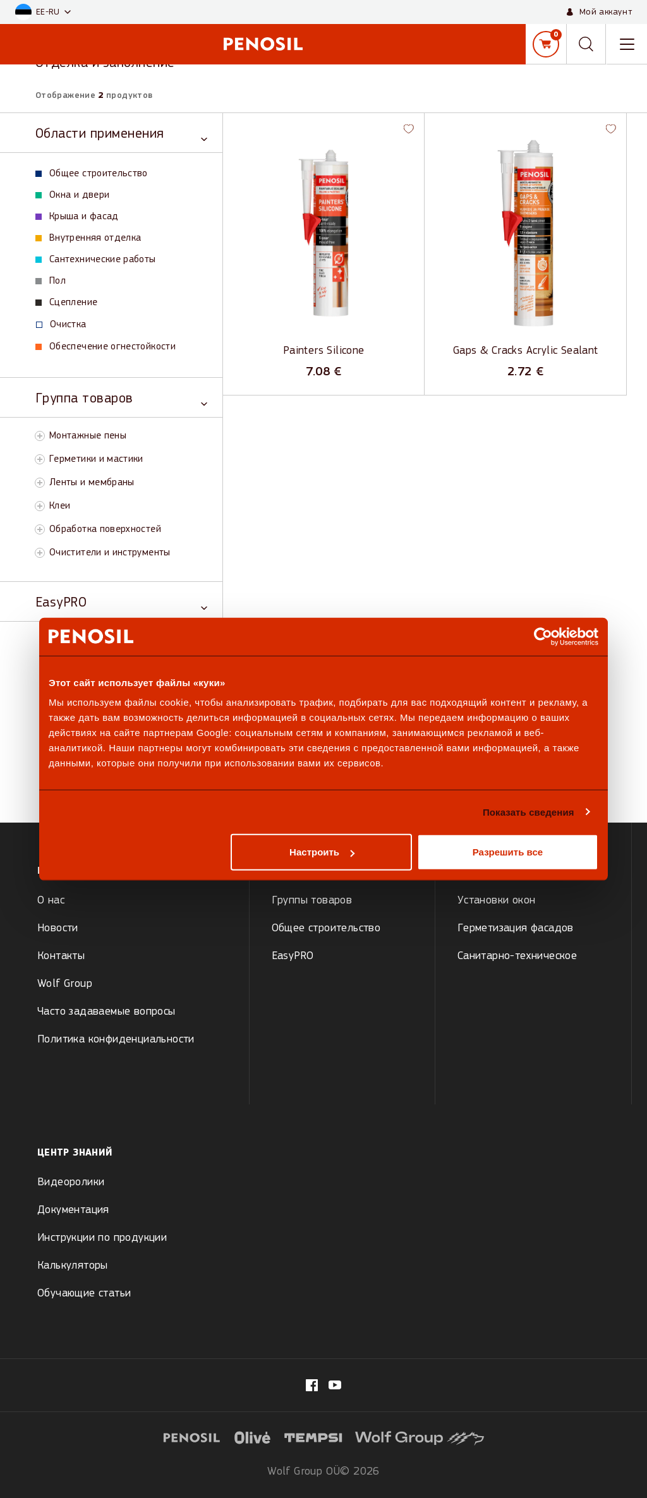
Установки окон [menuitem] (496, 901)
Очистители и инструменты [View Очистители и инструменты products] (110, 553)
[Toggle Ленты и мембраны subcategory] (40, 483)
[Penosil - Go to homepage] (263, 44)
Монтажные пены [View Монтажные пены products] (87, 436)
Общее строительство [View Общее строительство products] (91, 174)
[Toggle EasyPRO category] (121, 602)
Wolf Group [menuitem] (64, 984)
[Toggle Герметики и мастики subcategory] (40, 459)
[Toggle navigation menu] (627, 44)
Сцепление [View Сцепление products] (66, 303)
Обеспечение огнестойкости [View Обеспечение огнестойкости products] (105, 347)
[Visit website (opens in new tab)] (252, 1437)
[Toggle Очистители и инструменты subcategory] (40, 553)
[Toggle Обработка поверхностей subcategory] (40, 529)
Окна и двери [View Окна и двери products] (72, 195)
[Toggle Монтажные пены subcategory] (40, 436)
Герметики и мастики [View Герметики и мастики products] (96, 459)
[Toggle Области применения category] (121, 133)
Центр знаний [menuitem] (74, 1153)
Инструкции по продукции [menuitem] (102, 1238)
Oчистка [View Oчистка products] (61, 325)
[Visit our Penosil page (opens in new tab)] (335, 1384)
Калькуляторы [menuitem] (72, 1266)
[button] (43, 12)
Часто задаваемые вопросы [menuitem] (106, 1012)
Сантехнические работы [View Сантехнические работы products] (95, 260)
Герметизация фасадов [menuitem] (515, 928)
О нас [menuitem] (50, 901)
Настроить (321, 852)
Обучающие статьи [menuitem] (84, 1294)
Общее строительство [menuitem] (326, 928)
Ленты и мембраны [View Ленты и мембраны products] (92, 483)
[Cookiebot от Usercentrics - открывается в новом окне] (543, 636)
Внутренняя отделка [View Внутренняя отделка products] (88, 238)
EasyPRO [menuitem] (293, 956)
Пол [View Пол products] (50, 281)
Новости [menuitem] (57, 928)
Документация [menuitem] (73, 1210)
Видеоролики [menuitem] (70, 1182)
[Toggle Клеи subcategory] (40, 506)
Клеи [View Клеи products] (59, 506)
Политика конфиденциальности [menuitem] (116, 1040)
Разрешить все (508, 852)
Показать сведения (528, 811)
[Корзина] (546, 44)
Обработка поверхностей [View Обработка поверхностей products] (105, 529)
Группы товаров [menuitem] (312, 901)
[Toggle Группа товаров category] (121, 398)
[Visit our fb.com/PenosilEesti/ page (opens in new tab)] (312, 1385)
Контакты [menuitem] (61, 956)
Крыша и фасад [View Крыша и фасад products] (77, 217)
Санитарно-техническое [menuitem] (517, 956)
